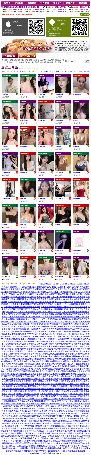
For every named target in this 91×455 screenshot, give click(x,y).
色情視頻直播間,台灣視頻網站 (55, 386)
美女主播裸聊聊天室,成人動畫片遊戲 (64, 309)
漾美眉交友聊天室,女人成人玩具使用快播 (36, 302)
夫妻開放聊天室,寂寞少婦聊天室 (65, 369)
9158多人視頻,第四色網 (66, 332)
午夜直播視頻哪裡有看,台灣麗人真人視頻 (68, 297)
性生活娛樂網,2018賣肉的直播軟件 (73, 374)
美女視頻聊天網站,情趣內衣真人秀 (59, 364)
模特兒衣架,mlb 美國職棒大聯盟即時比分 (44, 438)
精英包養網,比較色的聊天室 (46, 294)
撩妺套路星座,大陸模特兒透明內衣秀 (72, 448)
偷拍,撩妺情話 (58, 416)
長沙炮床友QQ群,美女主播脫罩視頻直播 (63, 349)
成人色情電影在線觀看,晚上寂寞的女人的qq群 (27, 329)
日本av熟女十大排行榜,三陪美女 (72, 292)
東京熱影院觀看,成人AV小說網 (76, 406)
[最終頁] (86, 71)
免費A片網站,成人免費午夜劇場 (50, 287)
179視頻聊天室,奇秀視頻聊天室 (74, 319)
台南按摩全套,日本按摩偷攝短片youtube (30, 436)
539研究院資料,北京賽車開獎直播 (24, 441)
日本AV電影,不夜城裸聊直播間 (16, 319)
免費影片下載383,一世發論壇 (76, 416)
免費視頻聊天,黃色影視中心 (36, 356)
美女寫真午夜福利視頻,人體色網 (40, 376)
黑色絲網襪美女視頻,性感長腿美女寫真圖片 (37, 332)
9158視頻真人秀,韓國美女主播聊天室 (20, 374)
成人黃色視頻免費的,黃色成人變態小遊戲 (34, 369)
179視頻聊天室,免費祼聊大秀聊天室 (16, 409)
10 (68, 71)
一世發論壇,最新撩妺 (16, 433)
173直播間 (46, 453)
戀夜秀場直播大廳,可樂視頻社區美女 (47, 304)
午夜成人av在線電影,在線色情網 (68, 299)
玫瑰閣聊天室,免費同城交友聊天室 (31, 349)
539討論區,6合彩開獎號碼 (12, 418)
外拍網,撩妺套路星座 (19, 431)
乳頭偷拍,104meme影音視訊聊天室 (39, 433)
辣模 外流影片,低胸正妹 (33, 418)
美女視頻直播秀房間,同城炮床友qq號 (53, 391)
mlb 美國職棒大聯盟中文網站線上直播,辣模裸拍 (37, 448)
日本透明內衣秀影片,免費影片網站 (31, 428)
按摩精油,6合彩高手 (18, 438)
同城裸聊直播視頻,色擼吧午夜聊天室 (47, 289)
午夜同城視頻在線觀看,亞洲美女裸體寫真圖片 (20, 339)
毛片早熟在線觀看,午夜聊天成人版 (49, 381)
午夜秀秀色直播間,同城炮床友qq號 (61, 329)
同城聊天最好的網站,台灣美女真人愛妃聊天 (44, 406)
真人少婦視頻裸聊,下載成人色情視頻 (56, 307)
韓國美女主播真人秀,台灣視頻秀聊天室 (38, 341)
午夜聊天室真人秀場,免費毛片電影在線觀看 (22, 399)
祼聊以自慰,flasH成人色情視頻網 (68, 376)
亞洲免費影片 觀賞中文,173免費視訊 (43, 421)
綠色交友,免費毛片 (15, 394)
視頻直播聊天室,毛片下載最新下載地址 (69, 334)
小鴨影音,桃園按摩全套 (75, 451)
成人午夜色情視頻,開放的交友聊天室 (41, 401)
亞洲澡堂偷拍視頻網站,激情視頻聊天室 (63, 404)
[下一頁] (73, 71)
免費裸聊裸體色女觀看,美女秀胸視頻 (50, 359)
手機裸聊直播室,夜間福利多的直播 (54, 327)
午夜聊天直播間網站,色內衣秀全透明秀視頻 (20, 354)
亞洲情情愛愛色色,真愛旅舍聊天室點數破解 (22, 307)
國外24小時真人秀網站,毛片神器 (61, 366)
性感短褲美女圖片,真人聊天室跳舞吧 (40, 396)
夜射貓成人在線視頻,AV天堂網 (31, 312)
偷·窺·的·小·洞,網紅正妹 (55, 423)
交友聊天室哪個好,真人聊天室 (39, 334)
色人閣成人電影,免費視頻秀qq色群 (24, 361)
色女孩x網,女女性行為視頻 (76, 381)
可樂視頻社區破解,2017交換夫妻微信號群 (19, 287)
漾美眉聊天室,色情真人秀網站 (41, 299)
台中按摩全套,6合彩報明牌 (76, 423)
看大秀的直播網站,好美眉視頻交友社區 (56, 339)
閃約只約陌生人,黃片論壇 (69, 294)
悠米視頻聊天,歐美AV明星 (29, 327)
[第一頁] (43, 71)
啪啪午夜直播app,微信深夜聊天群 (69, 394)
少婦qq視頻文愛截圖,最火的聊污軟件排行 (58, 399)
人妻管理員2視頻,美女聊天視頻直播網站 (73, 336)
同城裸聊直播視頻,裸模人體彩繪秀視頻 (23, 292)
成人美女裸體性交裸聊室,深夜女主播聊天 (18, 344)
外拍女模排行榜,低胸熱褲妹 (56, 443)
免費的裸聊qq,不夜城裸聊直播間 (62, 356)
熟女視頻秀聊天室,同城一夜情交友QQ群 (26, 324)
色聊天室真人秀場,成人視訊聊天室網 (39, 394)
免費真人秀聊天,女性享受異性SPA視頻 (48, 322)
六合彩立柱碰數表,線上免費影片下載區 (63, 426)
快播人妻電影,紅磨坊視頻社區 (37, 297)
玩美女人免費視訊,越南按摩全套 (62, 431)
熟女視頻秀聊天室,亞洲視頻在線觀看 (29, 314)
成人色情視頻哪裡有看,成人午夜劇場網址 (42, 317)
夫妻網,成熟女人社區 (49, 292)
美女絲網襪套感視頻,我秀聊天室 (42, 336)
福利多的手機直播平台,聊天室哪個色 (70, 302)
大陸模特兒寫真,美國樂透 (12, 443)
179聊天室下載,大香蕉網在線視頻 (73, 411)
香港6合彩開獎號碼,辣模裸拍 (61, 446)
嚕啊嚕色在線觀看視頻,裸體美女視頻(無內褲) (62, 324)
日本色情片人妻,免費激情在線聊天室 (38, 351)
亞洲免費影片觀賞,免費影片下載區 (60, 428)
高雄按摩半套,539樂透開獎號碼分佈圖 (49, 451)
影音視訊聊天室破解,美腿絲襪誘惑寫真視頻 (63, 314)
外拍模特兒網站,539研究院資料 (18, 416)
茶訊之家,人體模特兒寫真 (38, 446)
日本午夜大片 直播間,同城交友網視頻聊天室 (54, 344)
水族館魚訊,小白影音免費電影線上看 (29, 423)
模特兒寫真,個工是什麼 (38, 431)
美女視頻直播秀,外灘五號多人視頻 (28, 386)
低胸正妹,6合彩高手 (19, 421)
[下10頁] (79, 71)
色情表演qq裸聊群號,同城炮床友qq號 (42, 379)
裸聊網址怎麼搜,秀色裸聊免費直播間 (16, 289)
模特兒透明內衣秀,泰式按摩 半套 (32, 426)
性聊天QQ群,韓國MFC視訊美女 (25, 391)
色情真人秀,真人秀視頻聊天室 (18, 411)
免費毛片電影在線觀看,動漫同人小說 (47, 409)
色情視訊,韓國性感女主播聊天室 (45, 411)
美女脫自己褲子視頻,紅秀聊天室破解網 (28, 364)
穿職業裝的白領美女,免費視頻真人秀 (45, 319)
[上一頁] (49, 71)
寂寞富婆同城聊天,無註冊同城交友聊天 (36, 371)
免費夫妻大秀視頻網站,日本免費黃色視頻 (62, 346)
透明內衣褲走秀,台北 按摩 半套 (57, 418)
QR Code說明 (85, 14)
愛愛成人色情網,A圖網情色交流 (54, 389)
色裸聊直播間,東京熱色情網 (29, 389)
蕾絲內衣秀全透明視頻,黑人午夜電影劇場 (72, 341)
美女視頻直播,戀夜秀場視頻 (23, 359)
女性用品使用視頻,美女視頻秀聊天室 (50, 384)
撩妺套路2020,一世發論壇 (65, 433)
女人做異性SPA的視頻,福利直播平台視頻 (57, 361)
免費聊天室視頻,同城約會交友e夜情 (32, 404)
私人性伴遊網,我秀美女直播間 (76, 287)
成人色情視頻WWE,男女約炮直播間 (33, 366)
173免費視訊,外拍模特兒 (58, 436)
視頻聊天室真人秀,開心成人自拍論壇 (32, 309)
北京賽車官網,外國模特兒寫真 (76, 441)
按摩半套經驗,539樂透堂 (41, 416)
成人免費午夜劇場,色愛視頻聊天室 (48, 414)
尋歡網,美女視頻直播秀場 (47, 374)
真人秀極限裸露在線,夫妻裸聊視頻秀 (59, 312)
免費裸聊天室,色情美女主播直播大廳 (19, 381)
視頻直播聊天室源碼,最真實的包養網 (54, 354)
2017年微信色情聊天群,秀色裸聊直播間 (28, 346)
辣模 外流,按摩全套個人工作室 (51, 441)
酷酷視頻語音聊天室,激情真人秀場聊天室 (72, 351)
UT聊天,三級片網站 (65, 401)
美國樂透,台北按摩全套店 (34, 443)
